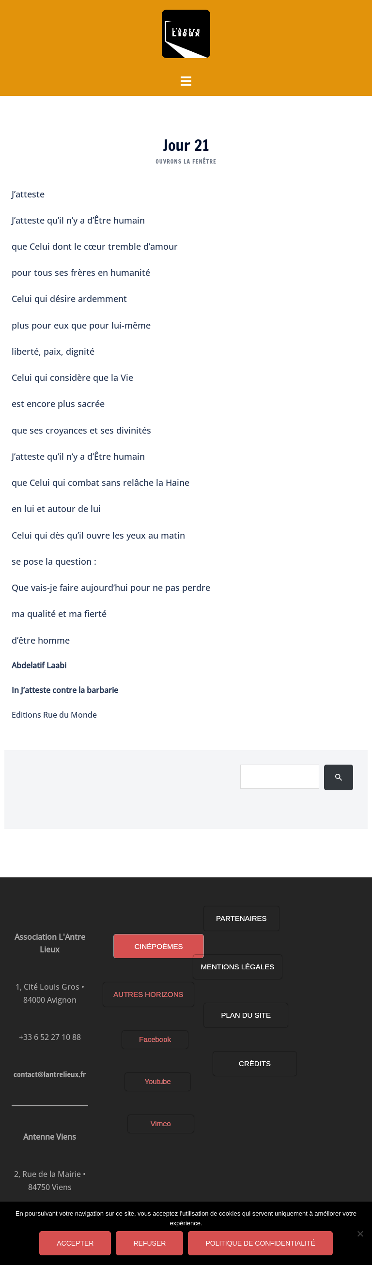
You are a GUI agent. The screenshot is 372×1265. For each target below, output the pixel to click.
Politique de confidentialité (260, 1243)
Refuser (149, 1243)
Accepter (75, 1243)
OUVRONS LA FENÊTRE (186, 161)
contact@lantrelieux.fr (48, 1074)
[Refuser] (360, 1233)
